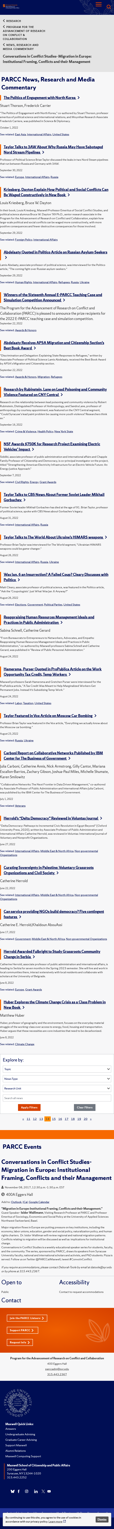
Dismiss (101, 1519)
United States (60, 134)
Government (35, 604)
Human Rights (23, 282)
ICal (25, 1202)
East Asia (20, 134)
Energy (34, 482)
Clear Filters (84, 1107)
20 (85, 1119)
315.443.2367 (57, 1374)
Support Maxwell (16, 1445)
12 (35, 1119)
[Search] (108, 7)
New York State (63, 431)
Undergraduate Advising (20, 1434)
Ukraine (84, 282)
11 (28, 1119)
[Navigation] (98, 7)
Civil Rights (22, 482)
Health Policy (45, 431)
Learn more (55, 1521)
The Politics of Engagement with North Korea (42, 97)
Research (12, 21)
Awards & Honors (25, 330)
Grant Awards (48, 482)
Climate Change (24, 1044)
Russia (54, 177)
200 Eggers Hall (17, 1469)
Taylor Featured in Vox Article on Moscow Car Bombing (50, 715)
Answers (10, 1429)
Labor (18, 703)
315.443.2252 (17, 1477)
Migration (44, 377)
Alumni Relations (15, 1451)
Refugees (64, 282)
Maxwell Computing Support (23, 1456)
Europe (19, 177)
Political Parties (53, 604)
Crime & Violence (25, 431)
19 (79, 1119)
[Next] (91, 1118)
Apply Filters (29, 1107)
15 (54, 1119)
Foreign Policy (23, 239)
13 (41, 1119)
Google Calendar (39, 1202)
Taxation (28, 703)
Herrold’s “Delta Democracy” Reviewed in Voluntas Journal (53, 818)
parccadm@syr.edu (57, 1369)
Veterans (20, 806)
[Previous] (23, 1118)
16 (60, 1119)
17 (66, 1119)
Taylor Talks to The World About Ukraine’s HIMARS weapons (55, 537)
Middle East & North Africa (56, 851)
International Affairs (39, 134)
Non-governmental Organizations (86, 939)
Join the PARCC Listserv (27, 1318)
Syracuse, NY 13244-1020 (24, 1473)
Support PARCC (22, 1330)
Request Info (20, 1342)
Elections (20, 604)
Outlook (16, 1202)
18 (73, 1119)
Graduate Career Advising (21, 1440)
